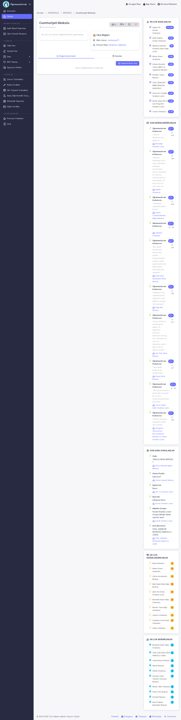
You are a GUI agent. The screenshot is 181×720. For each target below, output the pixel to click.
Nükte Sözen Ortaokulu (157, 569)
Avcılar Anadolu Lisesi (162, 503)
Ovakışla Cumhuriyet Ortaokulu (160, 621)
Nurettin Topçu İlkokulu (158, 76)
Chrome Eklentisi (167, 4)
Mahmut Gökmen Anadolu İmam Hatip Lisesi (160, 48)
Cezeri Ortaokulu (159, 111)
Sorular (117, 56)
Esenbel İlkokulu (158, 697)
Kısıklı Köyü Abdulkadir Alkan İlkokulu (159, 278)
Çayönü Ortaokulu (159, 615)
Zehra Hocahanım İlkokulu (159, 577)
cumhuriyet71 (113, 40)
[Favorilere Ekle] (129, 24)
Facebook (170, 716)
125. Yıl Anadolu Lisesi (162, 492)
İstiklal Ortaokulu (159, 671)
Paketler (115, 716)
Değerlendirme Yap (127, 63)
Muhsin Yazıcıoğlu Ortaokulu (159, 608)
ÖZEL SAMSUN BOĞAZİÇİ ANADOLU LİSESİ (160, 541)
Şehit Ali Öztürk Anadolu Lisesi (158, 593)
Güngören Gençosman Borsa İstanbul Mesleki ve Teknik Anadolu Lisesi (159, 433)
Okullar (40, 13)
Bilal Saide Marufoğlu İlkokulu (161, 585)
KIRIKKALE (53, 13)
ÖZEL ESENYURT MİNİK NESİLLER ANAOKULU (159, 85)
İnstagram (127, 716)
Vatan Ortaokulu (158, 628)
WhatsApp (155, 716)
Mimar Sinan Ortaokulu (157, 57)
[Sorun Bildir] (136, 24)
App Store (149, 4)
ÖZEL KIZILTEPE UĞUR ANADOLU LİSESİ (161, 654)
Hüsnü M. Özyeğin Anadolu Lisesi (159, 94)
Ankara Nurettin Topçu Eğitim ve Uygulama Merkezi (159, 67)
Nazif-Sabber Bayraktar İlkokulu (159, 703)
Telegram (141, 716)
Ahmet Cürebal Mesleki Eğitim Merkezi (158, 215)
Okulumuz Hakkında (117, 45)
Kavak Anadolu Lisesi (162, 521)
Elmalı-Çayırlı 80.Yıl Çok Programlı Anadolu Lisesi (160, 104)
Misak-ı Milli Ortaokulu (161, 687)
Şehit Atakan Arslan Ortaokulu (159, 39)
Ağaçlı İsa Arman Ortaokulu (156, 30)
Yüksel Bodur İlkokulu (161, 660)
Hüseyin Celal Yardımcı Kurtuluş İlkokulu (159, 679)
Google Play (133, 4)
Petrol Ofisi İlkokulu (160, 692)
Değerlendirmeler (66, 56)
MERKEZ (67, 13)
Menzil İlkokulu (158, 563)
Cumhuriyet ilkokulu (85, 13)
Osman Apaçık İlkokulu (163, 480)
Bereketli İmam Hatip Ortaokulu (160, 601)
